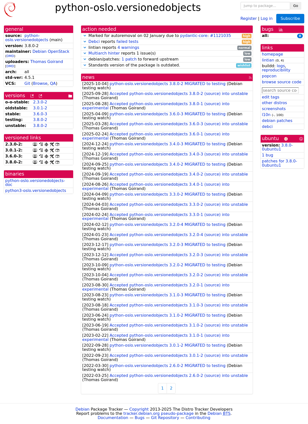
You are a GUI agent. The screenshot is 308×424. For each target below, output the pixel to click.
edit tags (270, 97)
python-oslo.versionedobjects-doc (35, 182)
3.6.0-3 (40, 114)
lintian (268, 60)
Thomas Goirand (46, 61)
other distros (274, 102)
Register (249, 18)
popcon (269, 76)
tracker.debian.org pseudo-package (158, 413)
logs (281, 65)
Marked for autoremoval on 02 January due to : (167, 36)
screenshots (274, 108)
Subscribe (290, 18)
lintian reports (167, 48)
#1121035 (220, 35)
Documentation (113, 417)
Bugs (140, 417)
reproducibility (276, 70)
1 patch (129, 59)
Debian (82, 409)
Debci (94, 41)
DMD (10, 56)
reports (167, 42)
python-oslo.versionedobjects (26, 37)
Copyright (139, 409)
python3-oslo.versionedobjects (35, 190)
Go (295, 6)
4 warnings (128, 47)
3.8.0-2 (40, 119)
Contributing (198, 417)
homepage (272, 54)
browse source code (281, 82)
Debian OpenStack (50, 51)
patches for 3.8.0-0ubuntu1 (279, 163)
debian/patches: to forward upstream (167, 59)
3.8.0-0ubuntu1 (277, 147)
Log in (267, 18)
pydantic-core (193, 35)
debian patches (277, 120)
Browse (40, 83)
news (88, 77)
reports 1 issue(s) (167, 53)
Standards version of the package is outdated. (167, 65)
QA (53, 83)
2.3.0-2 (40, 102)
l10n (266, 114)
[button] (85, 35)
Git (27, 83)
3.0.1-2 (40, 108)
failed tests (127, 41)
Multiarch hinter (104, 53)
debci (267, 126)
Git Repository (165, 417)
